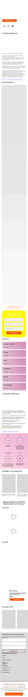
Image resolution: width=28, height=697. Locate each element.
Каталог (4, 655)
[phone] (14, 324)
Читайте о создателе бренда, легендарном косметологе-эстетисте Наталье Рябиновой (12, 79)
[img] (12, 676)
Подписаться (14, 333)
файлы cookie (13, 687)
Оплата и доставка (6, 660)
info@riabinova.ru (6, 670)
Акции (3, 657)
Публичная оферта (5, 663)
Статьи (3, 662)
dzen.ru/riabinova (6, 672)
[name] (14, 329)
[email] (14, 320)
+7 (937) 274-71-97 (6, 667)
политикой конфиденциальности (11, 685)
